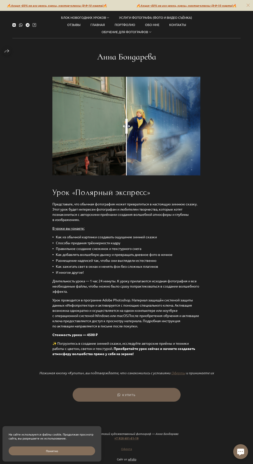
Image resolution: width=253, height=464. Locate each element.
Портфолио (125, 24)
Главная (97, 24)
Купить (126, 398)
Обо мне (152, 24)
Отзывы (74, 24)
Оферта (126, 452)
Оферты (178, 375)
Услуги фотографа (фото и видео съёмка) (155, 17)
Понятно (52, 451)
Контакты (177, 24)
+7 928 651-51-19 (126, 441)
